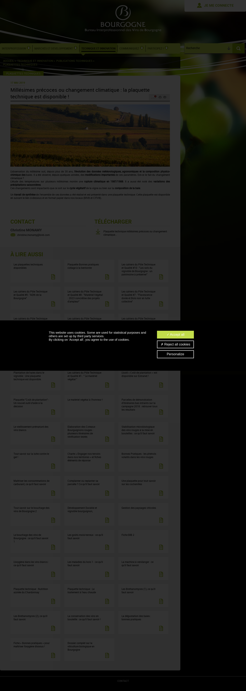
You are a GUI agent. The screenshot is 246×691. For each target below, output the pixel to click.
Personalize (175, 354)
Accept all (175, 334)
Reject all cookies (175, 344)
